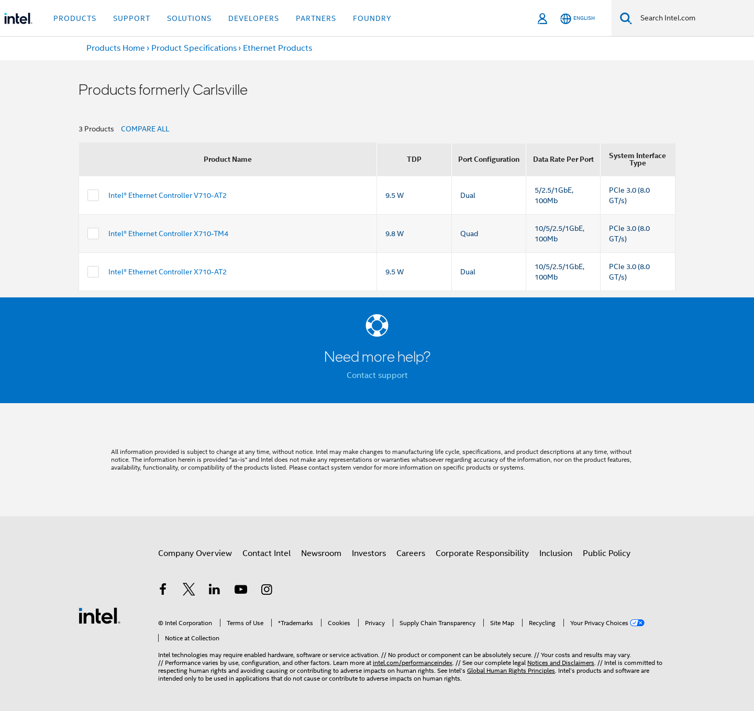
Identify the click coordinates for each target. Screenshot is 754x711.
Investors (369, 553)
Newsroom (321, 553)
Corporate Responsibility (482, 553)
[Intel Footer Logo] (99, 615)
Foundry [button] (372, 18)
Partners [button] (316, 18)
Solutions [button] (189, 18)
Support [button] (131, 18)
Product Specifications (194, 48)
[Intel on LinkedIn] (215, 591)
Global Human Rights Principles (511, 670)
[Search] (626, 18)
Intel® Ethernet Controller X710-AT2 (167, 271)
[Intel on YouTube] (241, 591)
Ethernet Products (277, 48)
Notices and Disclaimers (560, 662)
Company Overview (195, 553)
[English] (577, 19)
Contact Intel (266, 553)
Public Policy (606, 553)
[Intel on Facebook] (163, 591)
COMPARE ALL (145, 129)
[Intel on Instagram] (266, 591)
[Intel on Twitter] (189, 591)
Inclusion (555, 553)
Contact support (377, 375)
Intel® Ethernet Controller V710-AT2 (167, 195)
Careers (410, 553)
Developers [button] (253, 18)
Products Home (115, 48)
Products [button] (74, 18)
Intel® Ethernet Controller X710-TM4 (168, 233)
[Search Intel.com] (693, 18)
